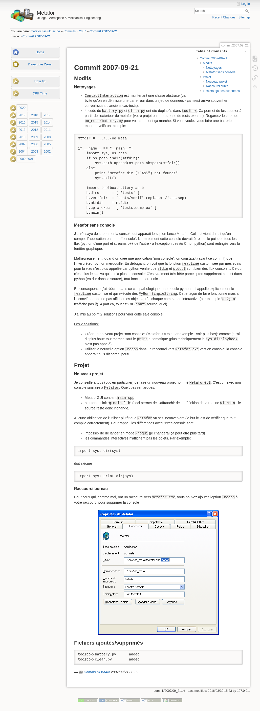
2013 (22, 130)
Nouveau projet (216, 81)
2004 (22, 151)
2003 (34, 151)
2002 (47, 151)
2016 (22, 122)
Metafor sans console (220, 72)
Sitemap (244, 17)
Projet (207, 77)
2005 (47, 144)
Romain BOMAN (96, 672)
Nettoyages (214, 67)
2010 (22, 137)
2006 (34, 144)
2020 (22, 108)
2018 (34, 115)
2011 (47, 130)
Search (247, 11)
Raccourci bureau (218, 86)
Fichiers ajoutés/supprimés (221, 91)
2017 (47, 115)
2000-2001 (26, 159)
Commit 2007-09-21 (104, 31)
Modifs (207, 63)
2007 (82, 31)
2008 (47, 137)
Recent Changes (223, 17)
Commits (69, 31)
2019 (22, 115)
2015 (34, 122)
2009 (34, 137)
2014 (47, 122)
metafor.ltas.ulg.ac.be (45, 31)
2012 (34, 130)
